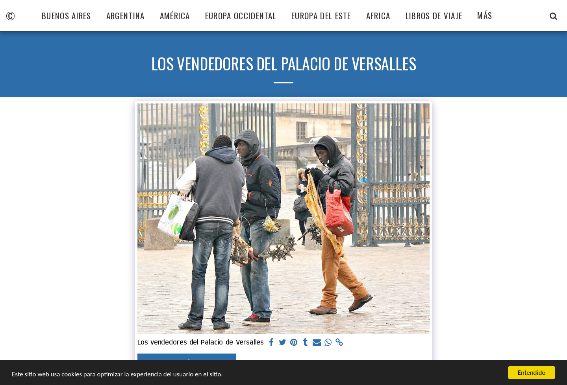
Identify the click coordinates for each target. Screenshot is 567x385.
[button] (553, 15)
